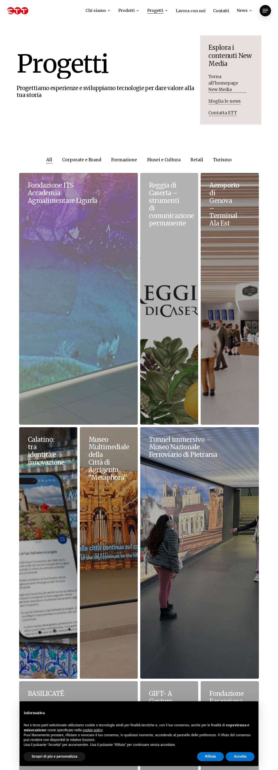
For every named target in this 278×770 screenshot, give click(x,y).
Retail (196, 159)
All (49, 159)
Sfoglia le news (224, 104)
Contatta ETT (222, 116)
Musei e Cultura (164, 159)
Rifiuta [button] (210, 756)
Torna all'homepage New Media (223, 86)
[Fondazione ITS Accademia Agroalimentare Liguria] (78, 298)
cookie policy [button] (92, 730)
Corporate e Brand (81, 159)
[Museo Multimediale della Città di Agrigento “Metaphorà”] (109, 553)
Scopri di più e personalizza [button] (54, 756)
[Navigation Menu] (265, 10)
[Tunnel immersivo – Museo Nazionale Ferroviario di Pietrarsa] (199, 553)
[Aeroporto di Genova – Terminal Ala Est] (230, 298)
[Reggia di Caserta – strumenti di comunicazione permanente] (169, 298)
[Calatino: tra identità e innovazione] (48, 553)
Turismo (222, 159)
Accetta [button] (240, 756)
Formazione (124, 159)
